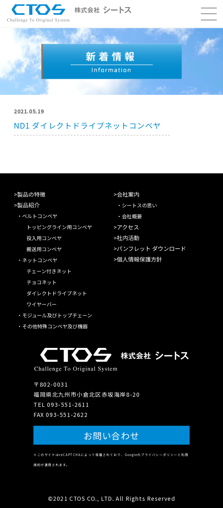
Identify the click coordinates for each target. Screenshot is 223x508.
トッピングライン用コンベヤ (59, 227)
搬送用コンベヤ (44, 249)
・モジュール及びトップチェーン (54, 315)
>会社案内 (126, 194)
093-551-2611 (68, 404)
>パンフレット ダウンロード (150, 248)
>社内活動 (126, 238)
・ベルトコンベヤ (37, 216)
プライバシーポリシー (159, 454)
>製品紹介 (27, 205)
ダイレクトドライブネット (56, 293)
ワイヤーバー (41, 304)
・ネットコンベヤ (37, 260)
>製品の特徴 (29, 194)
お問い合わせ (112, 435)
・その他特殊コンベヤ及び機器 (52, 326)
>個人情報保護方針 (138, 259)
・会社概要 (129, 216)
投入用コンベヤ (44, 238)
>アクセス (126, 227)
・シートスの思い (137, 205)
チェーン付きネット (49, 271)
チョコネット (41, 282)
